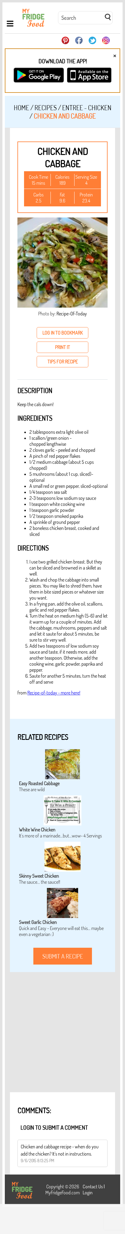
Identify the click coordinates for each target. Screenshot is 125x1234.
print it (62, 347)
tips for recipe (62, 362)
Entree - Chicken (86, 107)
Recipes (46, 107)
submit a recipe (62, 956)
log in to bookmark (62, 333)
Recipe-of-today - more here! (53, 693)
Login (88, 1193)
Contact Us (93, 1187)
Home (21, 107)
